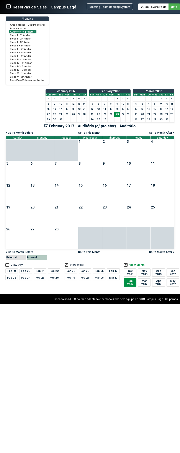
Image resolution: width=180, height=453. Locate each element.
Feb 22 (54, 270)
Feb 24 (25, 277)
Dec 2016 (158, 272)
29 (48, 119)
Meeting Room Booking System (110, 6)
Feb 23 (11, 277)
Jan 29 (85, 270)
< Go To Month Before (19, 132)
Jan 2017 (173, 272)
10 (60, 103)
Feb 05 (99, 270)
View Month (136, 264)
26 (73, 114)
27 (78, 114)
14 (84, 103)
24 (60, 114)
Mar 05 (99, 277)
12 (73, 103)
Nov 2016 (144, 272)
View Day (17, 264)
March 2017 (154, 91)
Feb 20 (25, 270)
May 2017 (173, 282)
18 (67, 109)
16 (54, 109)
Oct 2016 (130, 272)
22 (48, 114)
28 (84, 114)
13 (79, 103)
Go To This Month (89, 132)
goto (174, 6)
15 (48, 109)
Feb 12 (113, 270)
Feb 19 (11, 270)
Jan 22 (71, 270)
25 (67, 114)
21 (84, 109)
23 (54, 114)
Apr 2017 (158, 282)
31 (60, 119)
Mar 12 (113, 277)
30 (54, 119)
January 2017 (66, 91)
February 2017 (110, 91)
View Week (77, 264)
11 (67, 103)
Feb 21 (40, 270)
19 (73, 109)
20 (79, 109)
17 (60, 109)
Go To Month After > (161, 132)
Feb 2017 (130, 282)
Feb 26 (54, 277)
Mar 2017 (144, 282)
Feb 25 (40, 277)
